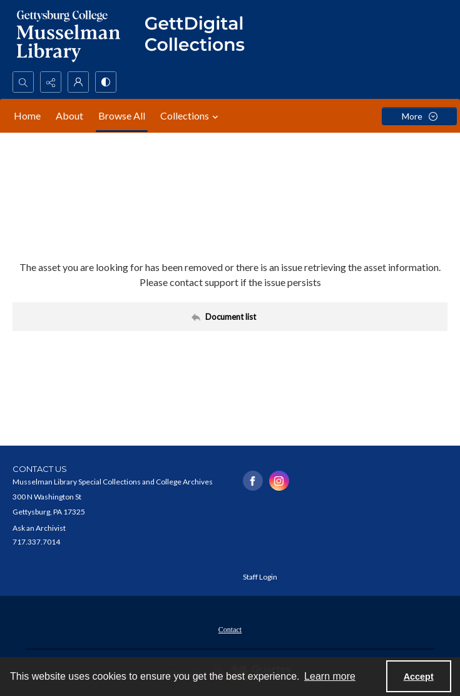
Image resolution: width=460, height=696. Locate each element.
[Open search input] (23, 82)
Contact (230, 629)
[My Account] (78, 82)
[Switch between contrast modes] (106, 82)
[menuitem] (230, 628)
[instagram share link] (279, 481)
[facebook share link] (253, 481)
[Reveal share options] (51, 82)
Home (27, 115)
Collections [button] (191, 115)
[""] (200, 35)
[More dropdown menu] (419, 116)
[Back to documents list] (230, 316)
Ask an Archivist (39, 528)
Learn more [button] (329, 676)
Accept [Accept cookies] (419, 677)
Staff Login (260, 576)
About (69, 115)
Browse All (121, 115)
